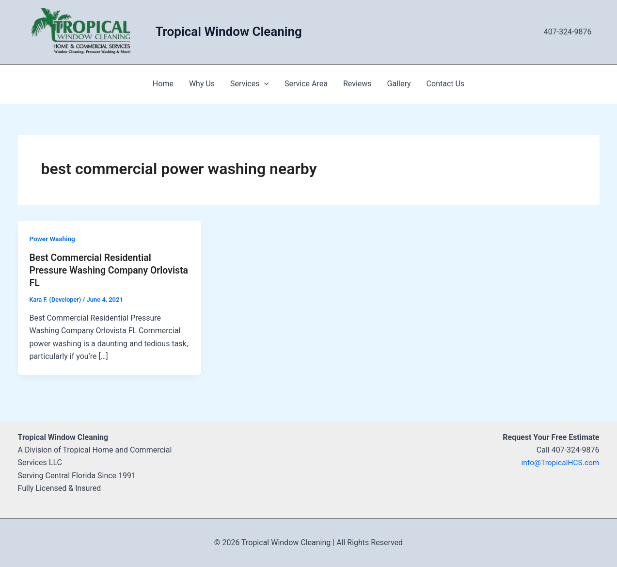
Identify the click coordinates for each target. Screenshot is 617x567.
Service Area (306, 83)
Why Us (202, 83)
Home (163, 83)
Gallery (399, 83)
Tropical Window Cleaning (229, 31)
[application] (264, 84)
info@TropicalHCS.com (559, 462)
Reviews (357, 83)
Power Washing (53, 239)
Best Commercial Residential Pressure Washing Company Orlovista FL (92, 270)
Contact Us (446, 83)
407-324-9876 (568, 31)
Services (249, 84)
